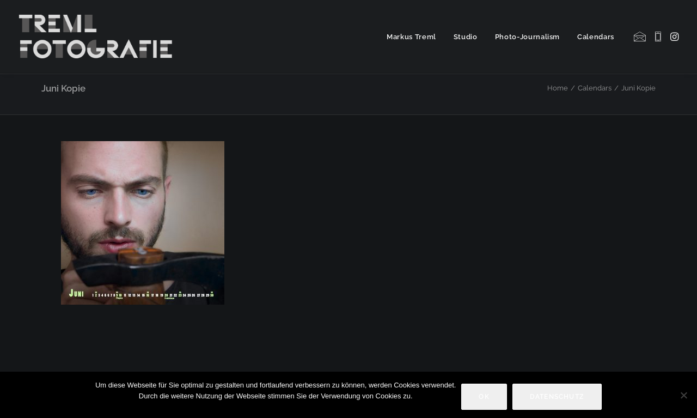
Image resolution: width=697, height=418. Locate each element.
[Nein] (683, 395)
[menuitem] (411, 36)
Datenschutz (557, 397)
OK (484, 397)
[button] (640, 36)
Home (557, 88)
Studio (466, 37)
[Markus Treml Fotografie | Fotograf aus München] (98, 36)
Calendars (595, 37)
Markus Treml (411, 37)
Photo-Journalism (527, 37)
